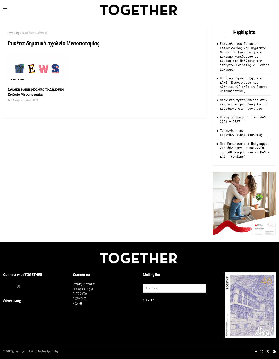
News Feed (17, 79)
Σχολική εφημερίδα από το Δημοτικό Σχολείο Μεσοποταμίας (36, 92)
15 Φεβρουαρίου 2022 (23, 100)
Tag (17, 33)
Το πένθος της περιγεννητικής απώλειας (241, 132)
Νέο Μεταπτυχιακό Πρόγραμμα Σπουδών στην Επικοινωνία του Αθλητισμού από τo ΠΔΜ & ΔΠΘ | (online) (244, 150)
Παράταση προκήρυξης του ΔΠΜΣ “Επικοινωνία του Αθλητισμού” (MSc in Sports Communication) (243, 84)
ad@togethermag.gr (83, 289)
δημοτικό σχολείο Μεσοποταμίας (35, 33)
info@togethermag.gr (84, 284)
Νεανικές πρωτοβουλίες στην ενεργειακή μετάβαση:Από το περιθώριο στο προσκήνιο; (243, 104)
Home (10, 33)
